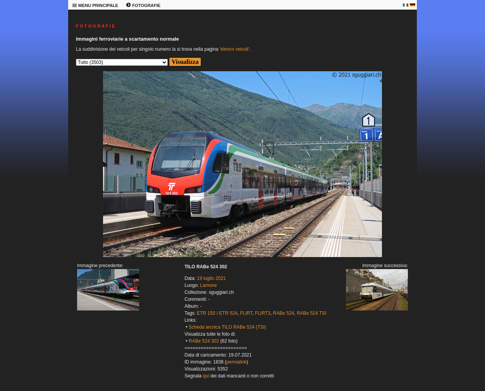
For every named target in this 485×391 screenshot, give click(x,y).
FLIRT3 (262, 313)
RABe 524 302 (204, 341)
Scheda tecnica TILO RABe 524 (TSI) (227, 327)
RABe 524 (283, 313)
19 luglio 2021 (211, 278)
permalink (236, 362)
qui (206, 376)
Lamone (208, 285)
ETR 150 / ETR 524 (217, 313)
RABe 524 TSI (312, 313)
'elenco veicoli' (234, 49)
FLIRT (246, 313)
